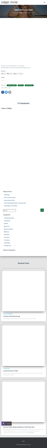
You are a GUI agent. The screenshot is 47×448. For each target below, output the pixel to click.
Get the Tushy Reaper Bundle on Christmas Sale (15, 203)
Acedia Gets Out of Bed (9, 200)
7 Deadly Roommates (12, 85)
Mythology (6, 231)
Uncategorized (7, 245)
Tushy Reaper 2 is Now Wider (10, 205)
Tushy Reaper (7, 242)
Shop (23, 441)
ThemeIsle (28, 444)
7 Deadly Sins (7, 220)
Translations (7, 240)
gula (9, 87)
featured (6, 223)
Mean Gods (21, 85)
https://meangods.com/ (24, 67)
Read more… (31, 432)
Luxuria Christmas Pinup (9, 197)
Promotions (7, 237)
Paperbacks (7, 234)
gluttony (6, 87)
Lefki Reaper (7, 194)
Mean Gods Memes (29, 85)
